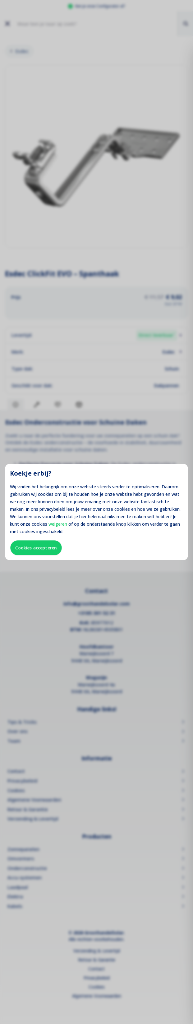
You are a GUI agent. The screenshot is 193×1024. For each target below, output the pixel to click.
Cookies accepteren (36, 548)
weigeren (57, 524)
